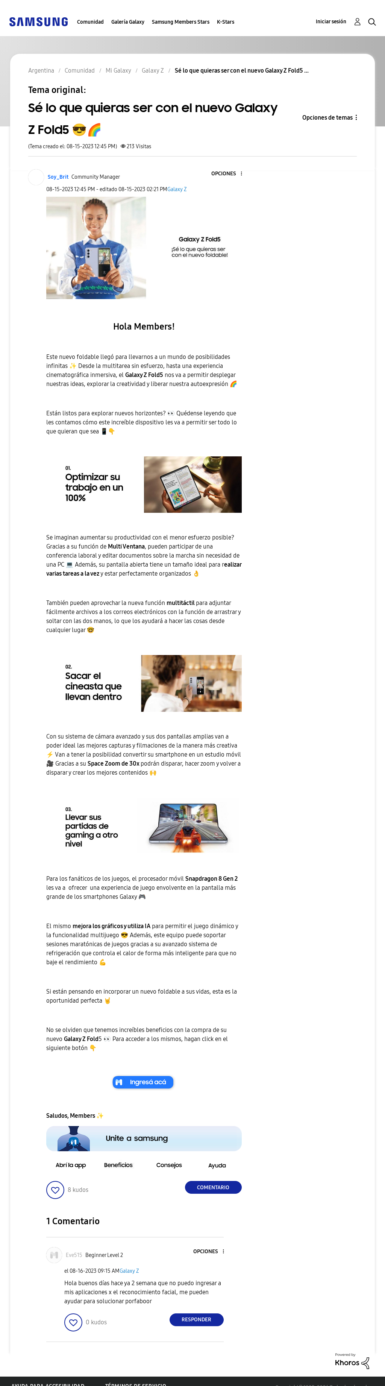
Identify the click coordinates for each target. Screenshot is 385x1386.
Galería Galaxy (127, 22)
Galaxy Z (177, 189)
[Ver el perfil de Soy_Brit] (58, 177)
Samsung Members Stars (180, 22)
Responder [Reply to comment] (196, 1319)
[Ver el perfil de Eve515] (74, 1255)
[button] (228, 174)
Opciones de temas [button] (327, 117)
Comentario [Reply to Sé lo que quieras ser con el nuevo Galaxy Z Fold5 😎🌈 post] (213, 1187)
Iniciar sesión (331, 21)
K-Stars (225, 22)
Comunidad (90, 22)
